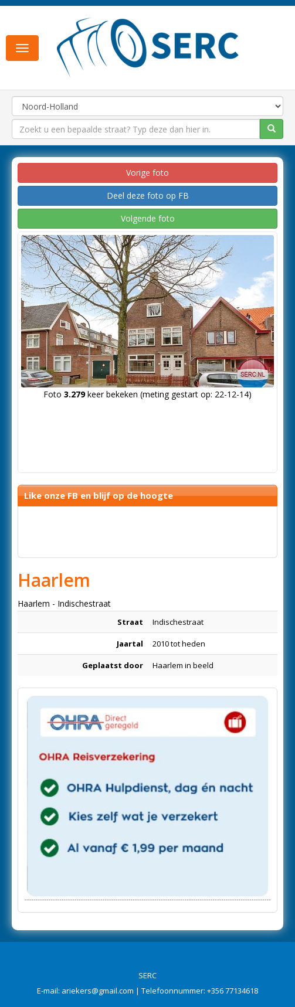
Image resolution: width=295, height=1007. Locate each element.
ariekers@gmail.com (98, 990)
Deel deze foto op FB (148, 195)
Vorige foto (147, 172)
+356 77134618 (232, 990)
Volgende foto (148, 218)
